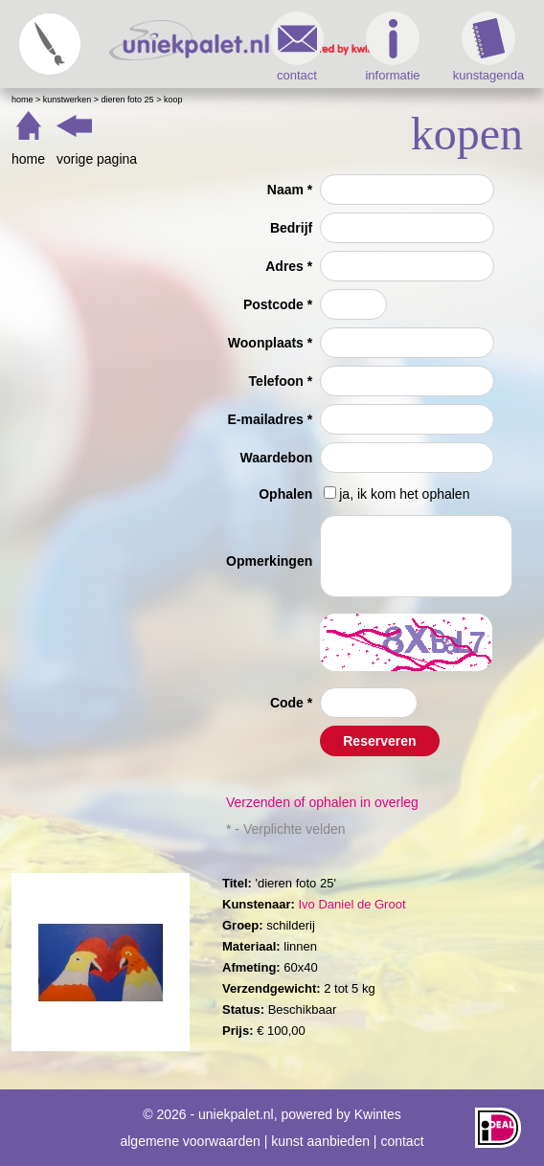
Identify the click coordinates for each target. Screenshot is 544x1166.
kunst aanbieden (320, 1141)
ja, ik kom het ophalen (404, 494)
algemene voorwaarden (190, 1141)
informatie (392, 46)
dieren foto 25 (128, 99)
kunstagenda (488, 46)
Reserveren (379, 741)
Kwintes (377, 1114)
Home (22, 99)
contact (297, 46)
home (28, 159)
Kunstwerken (67, 99)
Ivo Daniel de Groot (351, 904)
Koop (173, 99)
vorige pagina (97, 159)
